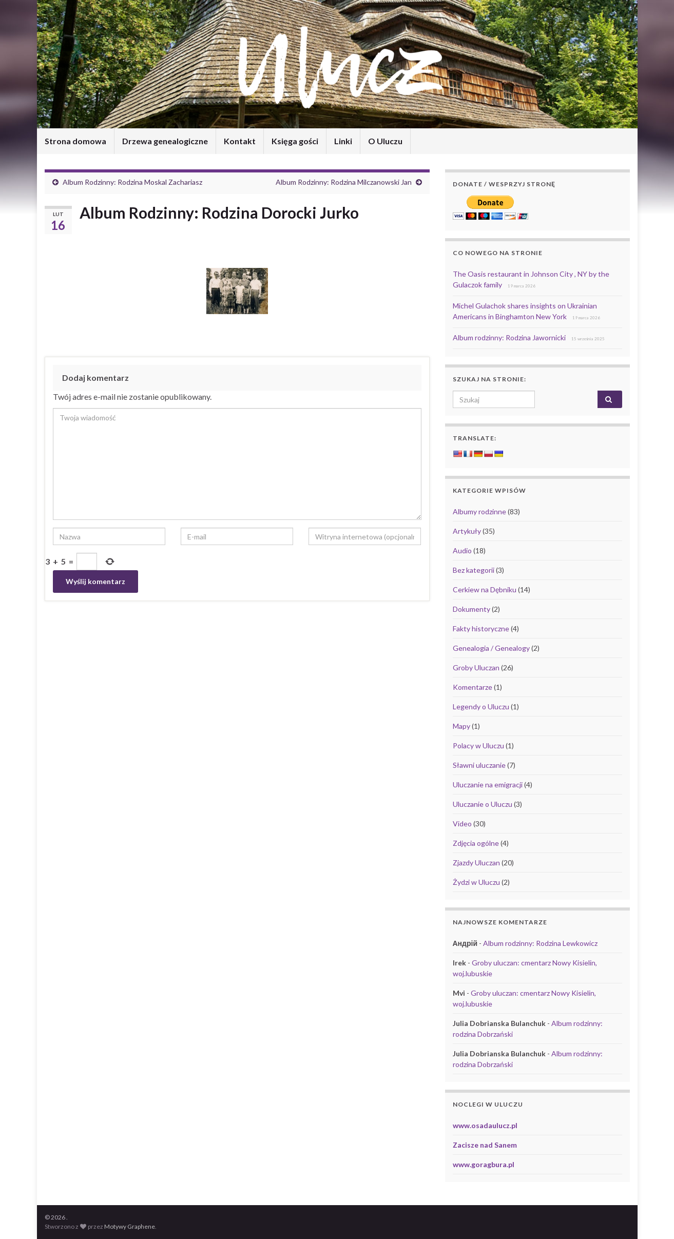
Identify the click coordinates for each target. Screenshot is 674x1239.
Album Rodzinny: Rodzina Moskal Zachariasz (132, 182)
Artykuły (467, 531)
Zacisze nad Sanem (485, 1144)
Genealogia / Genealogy (491, 648)
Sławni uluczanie (479, 765)
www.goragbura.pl (483, 1164)
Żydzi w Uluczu (476, 882)
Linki (343, 141)
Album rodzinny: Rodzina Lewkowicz (540, 943)
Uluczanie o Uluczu (482, 804)
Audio (462, 550)
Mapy (461, 726)
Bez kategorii (473, 570)
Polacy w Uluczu (478, 745)
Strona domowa (75, 141)
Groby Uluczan (476, 667)
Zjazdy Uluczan (476, 862)
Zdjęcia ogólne (476, 843)
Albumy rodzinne (479, 511)
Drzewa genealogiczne (165, 141)
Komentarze (472, 687)
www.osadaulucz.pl (485, 1125)
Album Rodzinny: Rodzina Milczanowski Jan (344, 182)
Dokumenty (471, 609)
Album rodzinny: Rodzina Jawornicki (509, 337)
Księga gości (295, 141)
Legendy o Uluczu (481, 706)
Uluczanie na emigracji (488, 784)
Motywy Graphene (129, 1226)
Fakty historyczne (481, 628)
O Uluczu (385, 141)
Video (462, 823)
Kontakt (240, 141)
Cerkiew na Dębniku (484, 589)
